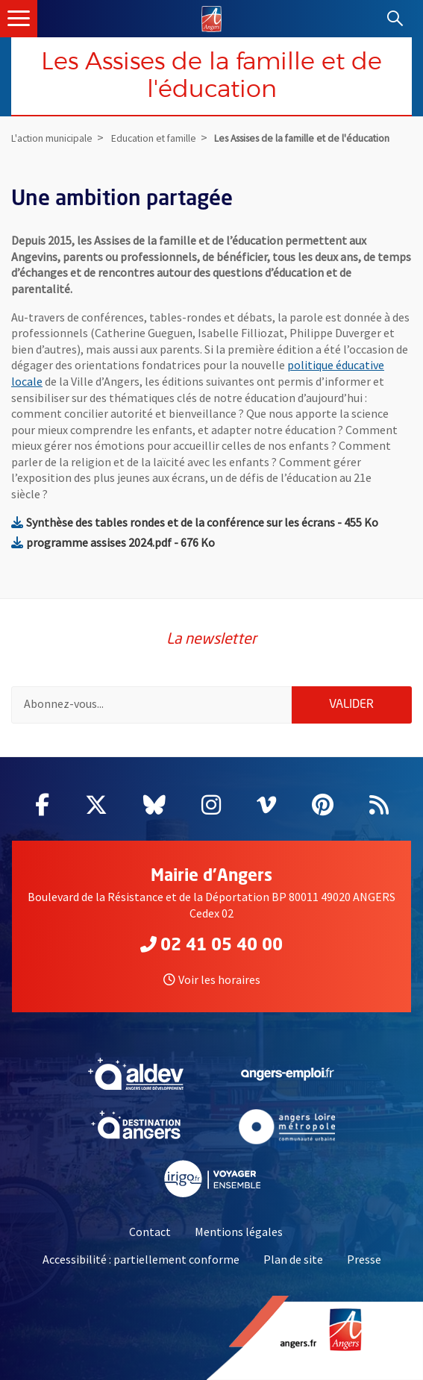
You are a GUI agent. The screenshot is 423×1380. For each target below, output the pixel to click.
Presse (364, 1259)
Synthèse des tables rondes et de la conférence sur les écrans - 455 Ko (194, 522)
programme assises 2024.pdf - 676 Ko (113, 542)
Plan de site (293, 1259)
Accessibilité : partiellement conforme (141, 1259)
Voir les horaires (211, 979)
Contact (150, 1231)
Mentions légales (239, 1231)
